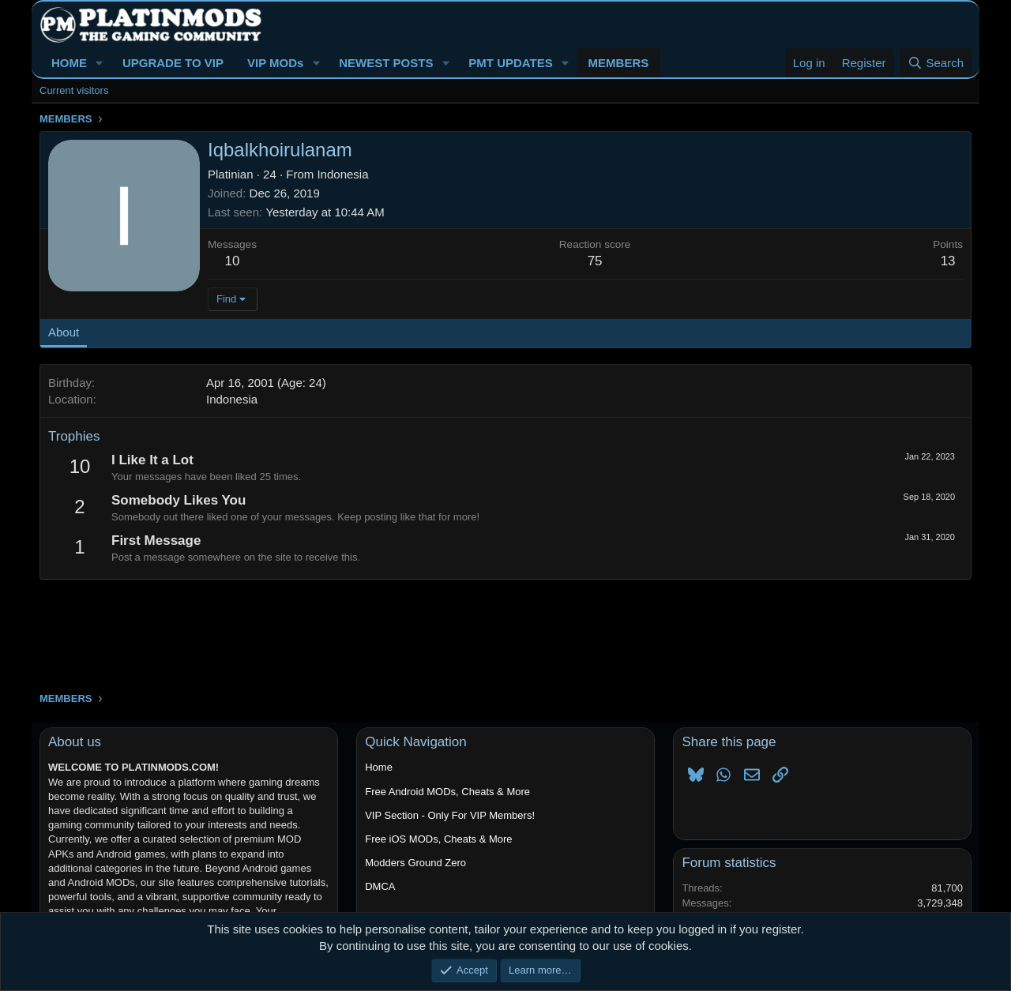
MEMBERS (618, 62)
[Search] (936, 62)
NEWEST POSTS (386, 62)
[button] (99, 62)
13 (948, 260)
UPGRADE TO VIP (173, 62)
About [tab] (63, 332)
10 (232, 260)
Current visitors (73, 90)
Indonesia (342, 174)
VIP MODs (275, 62)
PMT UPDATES (510, 62)
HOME (69, 62)
